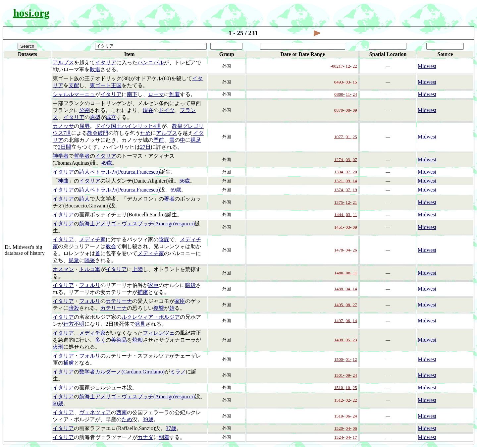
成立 (111, 117)
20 (354, 171)
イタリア (105, 62)
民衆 (74, 260)
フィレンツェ (159, 333)
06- (348, 320)
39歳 (148, 419)
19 (354, 189)
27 (354, 304)
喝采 (89, 260)
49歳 (106, 163)
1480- (339, 272)
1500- (339, 359)
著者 (169, 198)
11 (355, 214)
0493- (339, 82)
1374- (339, 189)
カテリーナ (119, 301)
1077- (339, 136)
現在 (148, 110)
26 (354, 250)
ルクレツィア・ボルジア (151, 317)
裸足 (195, 140)
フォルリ (89, 285)
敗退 (95, 69)
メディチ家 (92, 239)
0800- (339, 94)
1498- (339, 339)
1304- (339, 171)
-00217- (337, 66)
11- (348, 94)
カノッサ (63, 126)
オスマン (63, 269)
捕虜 (142, 292)
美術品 (119, 340)
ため (145, 133)
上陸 (137, 269)
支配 (74, 85)
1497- (339, 320)
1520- (339, 428)
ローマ (156, 94)
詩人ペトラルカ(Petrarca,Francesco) (119, 172)
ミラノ (178, 371)
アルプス (63, 62)
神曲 (63, 181)
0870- (339, 110)
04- (348, 250)
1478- (339, 250)
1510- (339, 387)
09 (354, 110)
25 (354, 136)
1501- (339, 375)
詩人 (84, 198)
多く (100, 340)
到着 (174, 94)
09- (348, 180)
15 (354, 82)
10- (348, 387)
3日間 (64, 147)
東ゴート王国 (106, 85)
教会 (111, 246)
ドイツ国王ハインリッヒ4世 (128, 126)
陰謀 (164, 239)
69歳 (176, 190)
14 (354, 180)
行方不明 (73, 324)
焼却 (137, 340)
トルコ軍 (89, 269)
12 (354, 359)
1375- (339, 202)
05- (348, 339)
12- (348, 66)
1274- (339, 159)
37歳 (171, 428)
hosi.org (31, 13)
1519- (339, 416)
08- (348, 110)
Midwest (427, 66)
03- (348, 82)
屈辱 (84, 126)
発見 (140, 324)
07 (354, 159)
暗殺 (190, 285)
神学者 (61, 156)
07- (348, 171)
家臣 (153, 285)
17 (354, 437)
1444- (339, 214)
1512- (339, 400)
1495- (339, 304)
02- (348, 400)
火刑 (58, 347)
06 (354, 428)
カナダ (145, 437)
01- (348, 136)
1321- (339, 180)
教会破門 (97, 133)
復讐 (158, 308)
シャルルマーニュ (74, 94)
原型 (95, 117)
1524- (339, 437)
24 (354, 94)
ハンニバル (150, 62)
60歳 (58, 403)
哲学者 (82, 156)
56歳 (184, 181)
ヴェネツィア (95, 412)
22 (354, 66)
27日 (145, 147)
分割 (84, 110)
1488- (339, 288)
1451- (339, 227)
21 (354, 202)
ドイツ (167, 110)
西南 (121, 412)
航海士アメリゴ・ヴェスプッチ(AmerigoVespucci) (137, 223)
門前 (158, 140)
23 (354, 339)
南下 (132, 94)
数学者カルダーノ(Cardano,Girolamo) (122, 371)
